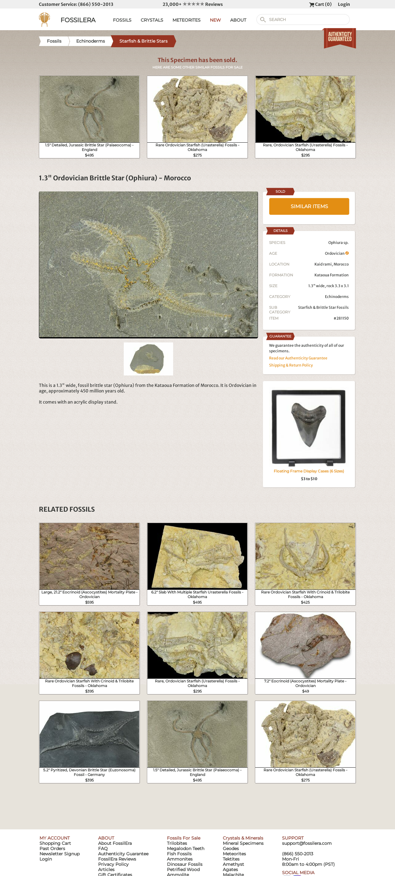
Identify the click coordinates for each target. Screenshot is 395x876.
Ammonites (180, 859)
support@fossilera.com (307, 843)
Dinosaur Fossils (184, 864)
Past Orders (52, 848)
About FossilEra (115, 843)
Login (344, 4)
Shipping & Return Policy (291, 365)
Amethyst (233, 864)
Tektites (231, 859)
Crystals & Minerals (243, 838)
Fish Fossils (179, 854)
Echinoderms (337, 296)
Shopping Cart (55, 843)
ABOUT (238, 20)
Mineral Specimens (243, 843)
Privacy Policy (113, 864)
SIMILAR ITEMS (309, 206)
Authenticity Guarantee (123, 854)
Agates (230, 869)
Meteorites (234, 854)
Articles (106, 869)
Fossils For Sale (183, 838)
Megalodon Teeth (185, 848)
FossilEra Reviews (117, 859)
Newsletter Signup (60, 854)
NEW (215, 20)
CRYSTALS (152, 20)
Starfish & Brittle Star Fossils (323, 307)
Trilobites (177, 843)
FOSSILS (122, 20)
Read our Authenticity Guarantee (298, 358)
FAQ (103, 848)
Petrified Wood (183, 869)
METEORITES (187, 20)
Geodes (231, 848)
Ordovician (337, 253)
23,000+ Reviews (193, 4)
